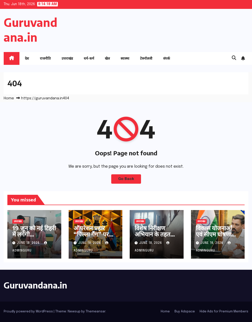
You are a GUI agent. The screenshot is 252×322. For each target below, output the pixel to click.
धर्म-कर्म (89, 58)
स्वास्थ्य (125, 58)
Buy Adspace (184, 311)
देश (27, 58)
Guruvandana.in (35, 285)
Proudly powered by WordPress (29, 311)
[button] (234, 58)
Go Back (126, 179)
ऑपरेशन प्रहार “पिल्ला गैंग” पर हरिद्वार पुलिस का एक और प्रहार (92, 237)
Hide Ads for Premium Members (224, 311)
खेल (107, 58)
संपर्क (166, 58)
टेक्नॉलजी (146, 58)
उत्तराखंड (67, 58)
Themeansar (95, 311)
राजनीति (45, 58)
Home (9, 98)
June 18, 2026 (29, 243)
